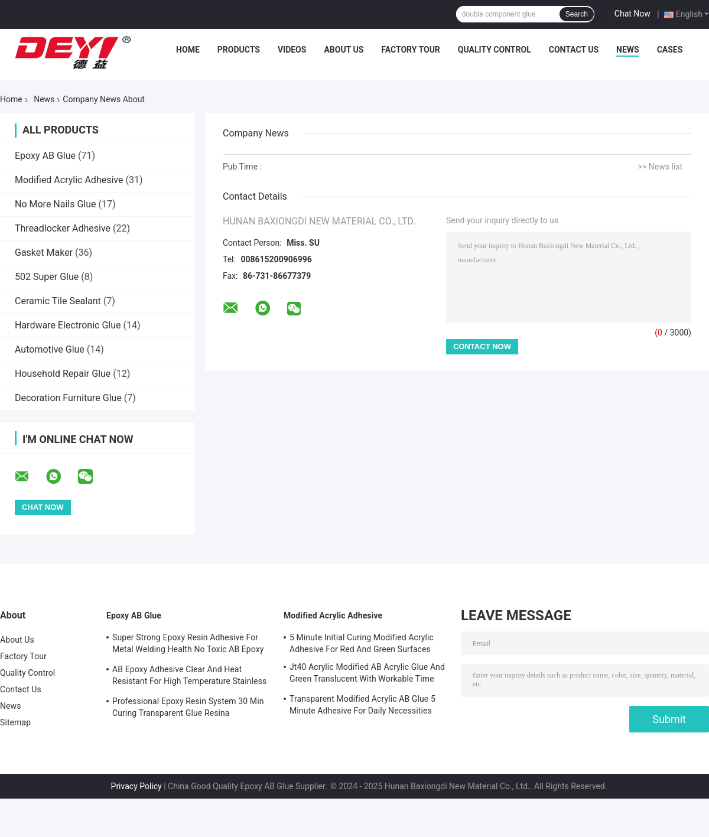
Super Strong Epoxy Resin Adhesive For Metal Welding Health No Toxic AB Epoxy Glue (188, 645)
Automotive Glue (49, 349)
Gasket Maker (44, 252)
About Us (343, 49)
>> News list (660, 166)
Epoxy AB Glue (45, 155)
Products (238, 49)
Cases (670, 49)
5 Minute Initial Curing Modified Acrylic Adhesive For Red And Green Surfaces (362, 643)
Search (576, 14)
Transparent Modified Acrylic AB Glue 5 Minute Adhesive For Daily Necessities (362, 704)
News (627, 49)
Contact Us (574, 49)
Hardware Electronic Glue (68, 325)
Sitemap (15, 722)
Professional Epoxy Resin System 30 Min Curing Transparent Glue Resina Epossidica (188, 708)
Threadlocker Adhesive (62, 228)
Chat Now (632, 13)
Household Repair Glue (62, 373)
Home (188, 49)
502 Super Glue (47, 276)
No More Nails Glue (55, 204)
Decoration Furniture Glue (68, 397)
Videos (292, 49)
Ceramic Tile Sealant (58, 301)
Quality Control (494, 49)
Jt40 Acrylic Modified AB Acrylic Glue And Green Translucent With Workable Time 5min (367, 674)
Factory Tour (410, 49)
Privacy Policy (136, 786)
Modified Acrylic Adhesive (69, 179)
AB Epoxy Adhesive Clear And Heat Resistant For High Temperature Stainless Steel (189, 677)
